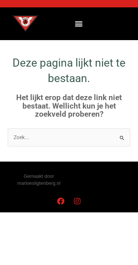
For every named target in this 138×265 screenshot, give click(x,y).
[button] (78, 23)
